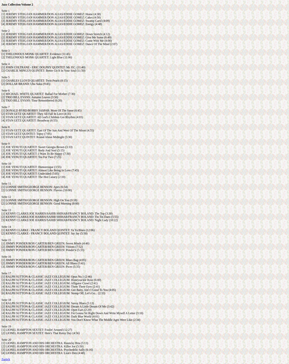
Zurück (5, 359)
